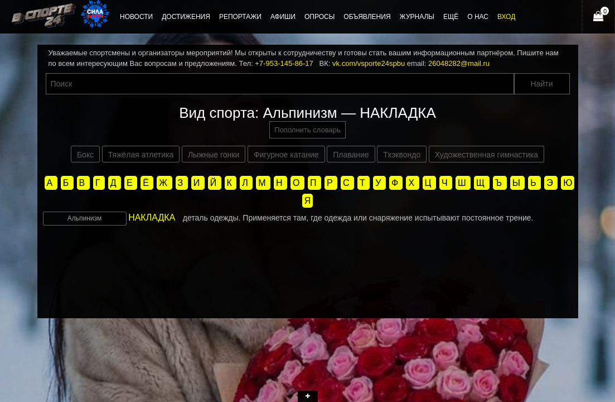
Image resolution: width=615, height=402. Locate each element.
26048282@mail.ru (459, 63)
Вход (506, 17)
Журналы (417, 17)
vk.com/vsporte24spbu (368, 63)
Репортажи (240, 17)
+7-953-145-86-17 (284, 63)
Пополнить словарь (307, 130)
